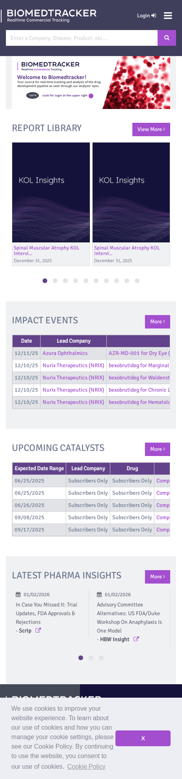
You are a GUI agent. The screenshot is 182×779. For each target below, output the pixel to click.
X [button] (143, 738)
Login (146, 15)
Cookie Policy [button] (86, 766)
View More (151, 129)
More (157, 321)
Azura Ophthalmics (65, 353)
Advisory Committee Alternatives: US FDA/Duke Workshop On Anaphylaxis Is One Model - (129, 622)
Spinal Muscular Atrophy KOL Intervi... (47, 251)
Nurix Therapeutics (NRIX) (73, 365)
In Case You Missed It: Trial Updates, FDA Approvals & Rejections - (46, 617)
